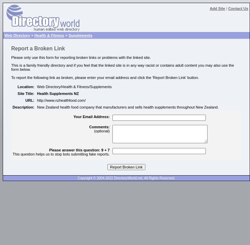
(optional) (99, 129)
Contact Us (238, 8)
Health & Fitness (49, 35)
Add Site (217, 8)
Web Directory (17, 35)
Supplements (80, 35)
